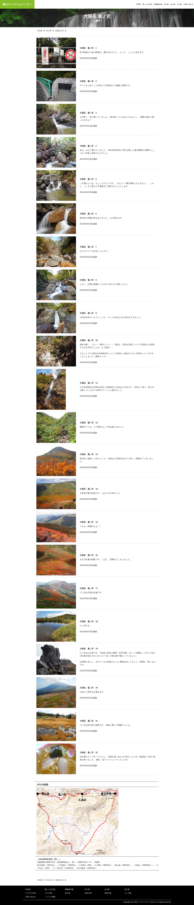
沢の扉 (166, 4)
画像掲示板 (158, 4)
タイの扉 (48, 893)
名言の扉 (107, 893)
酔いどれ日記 (147, 4)
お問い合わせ (188, 4)
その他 (179, 4)
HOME (138, 4)
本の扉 (67, 893)
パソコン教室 (50, 897)
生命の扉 (88, 893)
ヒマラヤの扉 (30, 893)
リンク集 (127, 893)
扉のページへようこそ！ (17, 4)
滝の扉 (126, 889)
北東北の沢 (59, 31)
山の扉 (172, 4)
